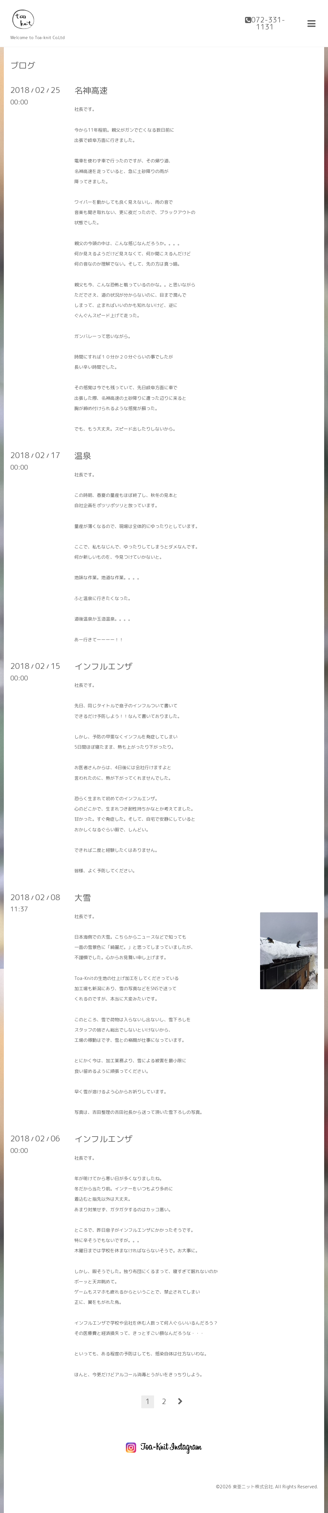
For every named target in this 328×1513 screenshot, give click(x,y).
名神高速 (91, 90)
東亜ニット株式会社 (253, 1487)
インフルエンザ (103, 666)
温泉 (82, 455)
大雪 (82, 897)
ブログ (22, 65)
